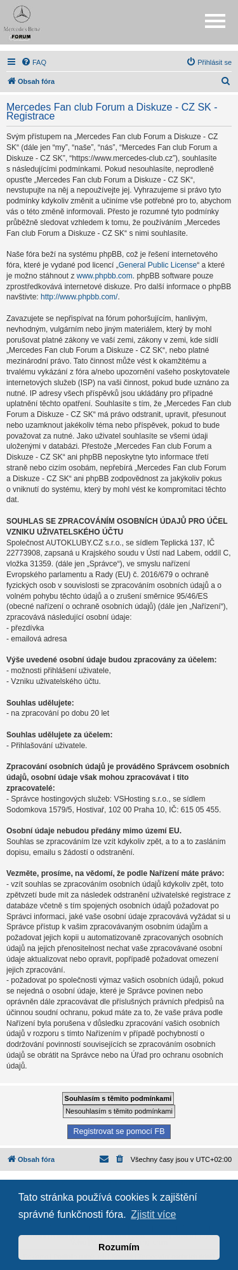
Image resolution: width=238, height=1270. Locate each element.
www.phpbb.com (105, 275)
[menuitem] (33, 62)
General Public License (158, 265)
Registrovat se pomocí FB (118, 1131)
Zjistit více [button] (153, 1214)
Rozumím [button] (119, 1247)
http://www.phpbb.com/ (79, 296)
